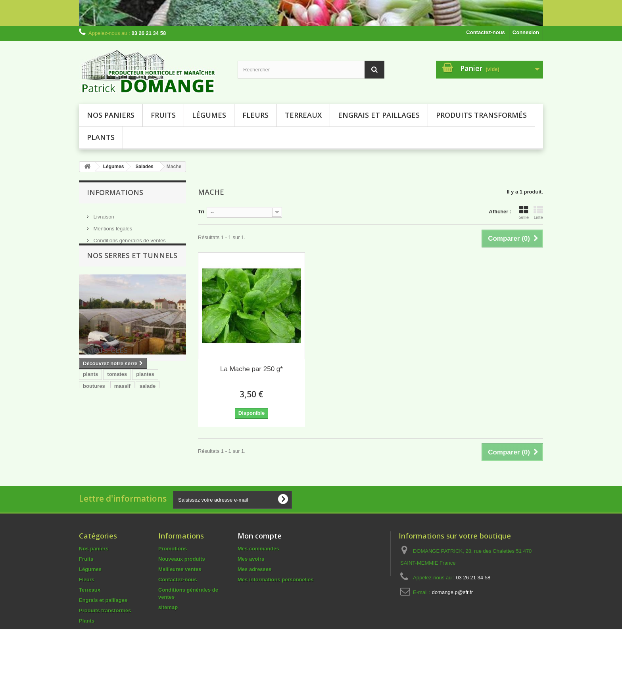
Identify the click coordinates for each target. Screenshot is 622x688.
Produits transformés (481, 115)
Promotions (172, 566)
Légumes (209, 115)
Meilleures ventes (179, 586)
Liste (538, 212)
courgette (94, 452)
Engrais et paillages (379, 115)
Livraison (103, 214)
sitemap (168, 624)
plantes (145, 428)
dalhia (90, 464)
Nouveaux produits (181, 576)
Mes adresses (254, 586)
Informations (115, 192)
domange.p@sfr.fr (452, 609)
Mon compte (260, 553)
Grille (523, 212)
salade (148, 440)
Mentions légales (112, 225)
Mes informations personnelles (275, 597)
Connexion (526, 32)
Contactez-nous (485, 32)
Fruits (163, 115)
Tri (201, 212)
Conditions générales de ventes (129, 237)
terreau (124, 452)
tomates (117, 428)
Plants (101, 137)
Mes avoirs (251, 576)
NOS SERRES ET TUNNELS (132, 267)
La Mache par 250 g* (251, 369)
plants (90, 428)
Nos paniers (110, 115)
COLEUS (152, 452)
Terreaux (303, 115)
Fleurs (255, 115)
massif (122, 440)
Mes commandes (258, 566)
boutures (94, 440)
